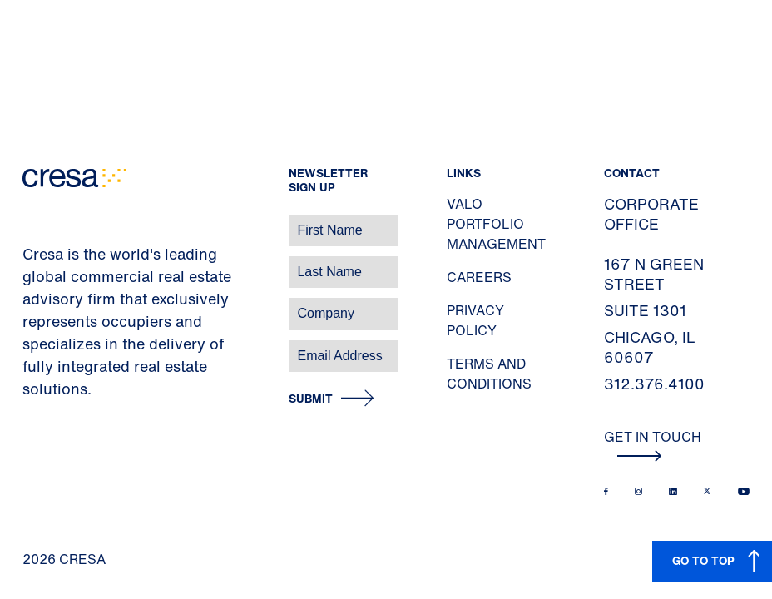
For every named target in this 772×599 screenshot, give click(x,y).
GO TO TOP (703, 560)
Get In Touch (652, 444)
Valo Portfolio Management (496, 224)
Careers (479, 277)
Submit (311, 399)
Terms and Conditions (489, 374)
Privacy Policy (475, 320)
